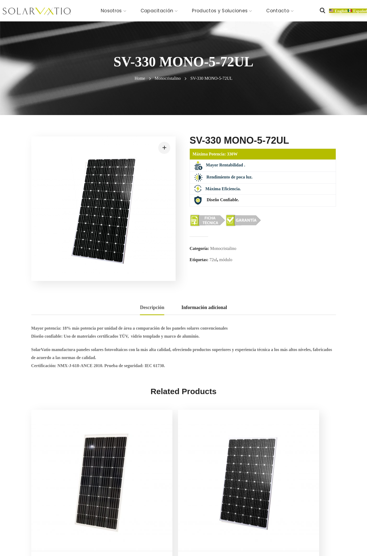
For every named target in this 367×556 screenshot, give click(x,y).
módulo (225, 259)
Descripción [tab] (152, 307)
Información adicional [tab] (204, 307)
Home (139, 78)
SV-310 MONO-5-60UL (298, 489)
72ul (213, 259)
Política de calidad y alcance (174, 540)
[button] (322, 10)
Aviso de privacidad (92, 540)
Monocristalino (168, 78)
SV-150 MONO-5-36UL (64, 489)
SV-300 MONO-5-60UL (220, 489)
